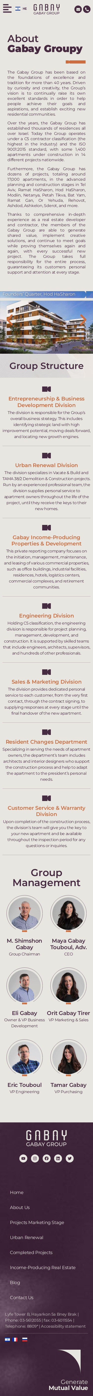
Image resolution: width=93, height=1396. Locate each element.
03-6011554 (61, 1320)
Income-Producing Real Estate (43, 1267)
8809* (32, 1326)
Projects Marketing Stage (37, 1222)
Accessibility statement (63, 1326)
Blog (15, 1282)
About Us (20, 1207)
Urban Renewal (26, 1237)
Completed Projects (31, 1252)
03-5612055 (30, 1320)
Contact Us (21, 1297)
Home (16, 1192)
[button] (9, 320)
